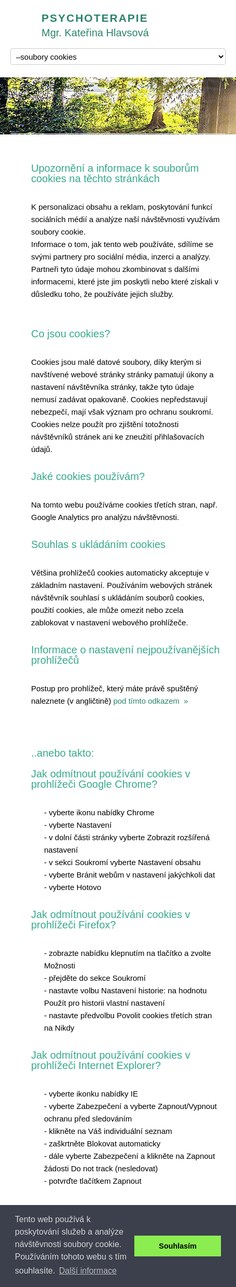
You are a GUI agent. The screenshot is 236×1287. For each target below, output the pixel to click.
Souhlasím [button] (178, 1246)
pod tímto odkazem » (150, 700)
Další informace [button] (88, 1270)
